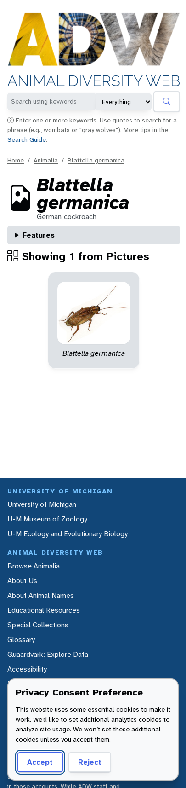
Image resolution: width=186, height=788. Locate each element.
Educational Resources (43, 610)
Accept (40, 762)
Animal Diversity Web (93, 81)
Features (39, 235)
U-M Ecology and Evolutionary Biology (67, 534)
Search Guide (26, 139)
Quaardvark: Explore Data (47, 654)
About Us (22, 580)
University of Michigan (41, 504)
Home (15, 160)
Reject (89, 762)
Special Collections (37, 625)
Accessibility (27, 669)
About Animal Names (40, 595)
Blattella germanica (96, 160)
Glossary (21, 639)
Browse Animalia (33, 566)
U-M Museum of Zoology (47, 519)
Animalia (46, 160)
